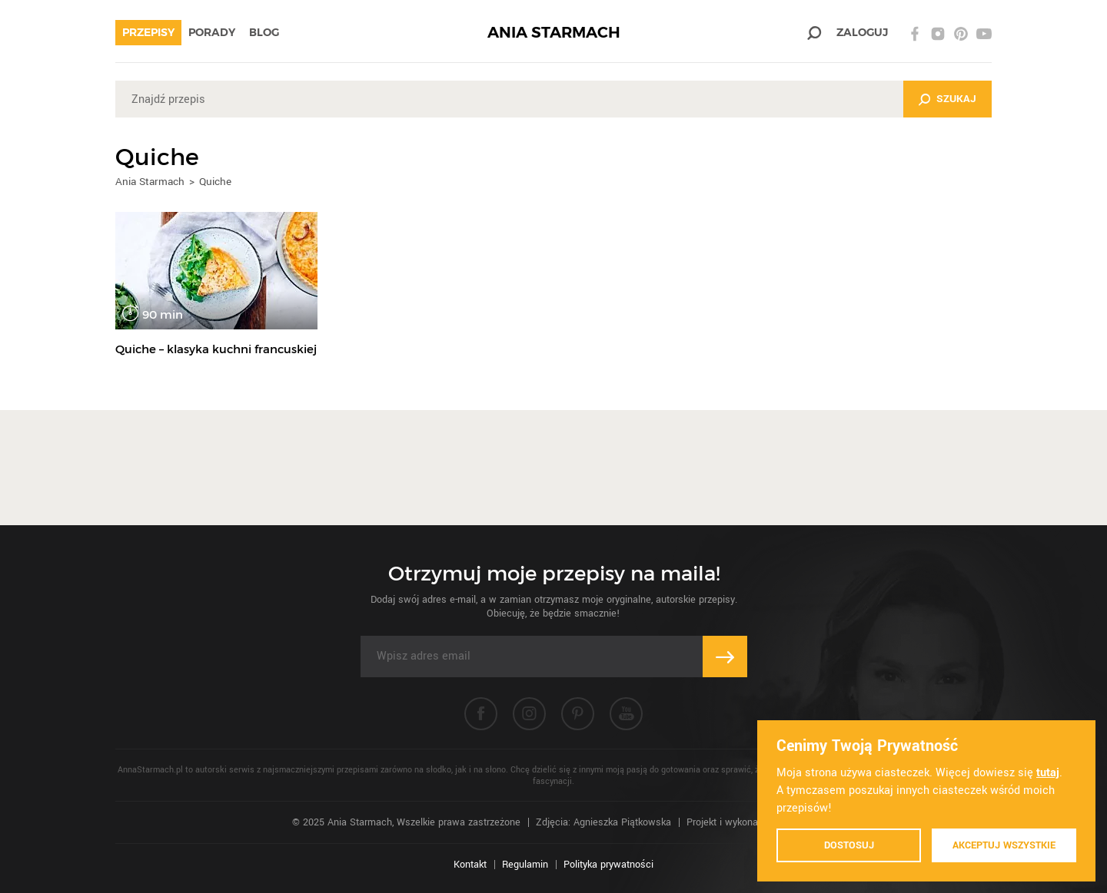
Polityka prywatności (608, 865)
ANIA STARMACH (553, 32)
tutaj (1047, 773)
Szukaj (956, 98)
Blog (264, 32)
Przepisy (148, 32)
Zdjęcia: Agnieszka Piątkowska (603, 822)
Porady (211, 32)
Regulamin (525, 865)
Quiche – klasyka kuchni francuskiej (216, 349)
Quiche (215, 181)
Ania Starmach (149, 181)
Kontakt (470, 865)
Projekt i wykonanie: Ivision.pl (750, 822)
